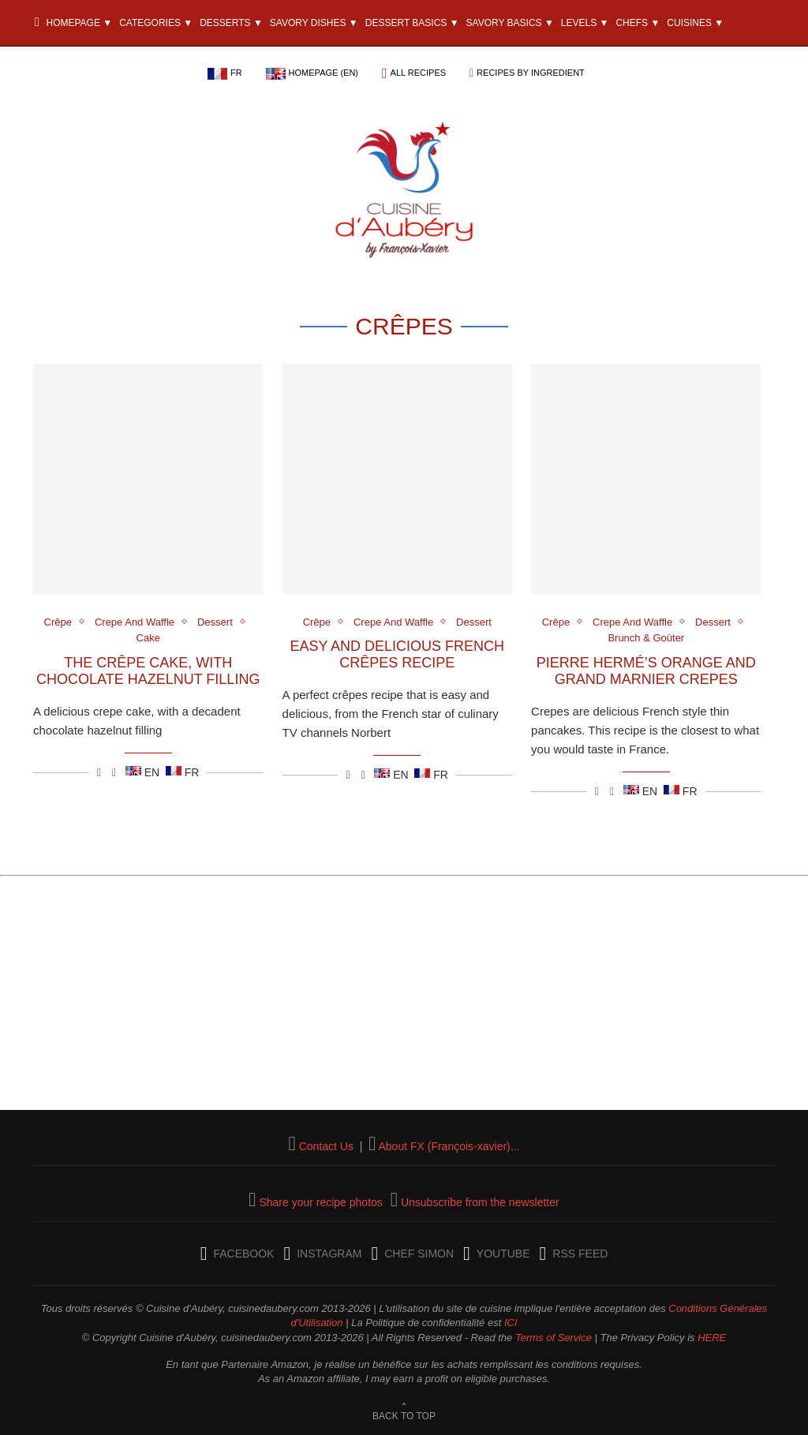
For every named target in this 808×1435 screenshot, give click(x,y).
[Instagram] (322, 1253)
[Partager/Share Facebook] (99, 772)
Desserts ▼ (231, 22)
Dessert (215, 622)
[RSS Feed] (574, 1253)
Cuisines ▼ (695, 22)
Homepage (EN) (323, 72)
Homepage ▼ (73, 22)
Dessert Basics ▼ (412, 22)
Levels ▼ (585, 22)
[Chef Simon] (412, 1253)
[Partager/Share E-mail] (114, 772)
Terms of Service (553, 1337)
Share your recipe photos (320, 1202)
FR (236, 72)
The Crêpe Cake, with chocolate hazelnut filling (148, 671)
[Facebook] (237, 1253)
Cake (148, 638)
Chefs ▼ (637, 22)
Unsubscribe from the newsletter (480, 1202)
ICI (511, 1322)
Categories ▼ (156, 22)
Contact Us (326, 1146)
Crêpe (58, 622)
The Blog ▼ (65, 69)
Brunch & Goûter (646, 638)
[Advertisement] (404, 999)
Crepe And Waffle (134, 622)
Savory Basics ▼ (510, 22)
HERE (712, 1337)
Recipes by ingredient (531, 72)
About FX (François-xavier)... (448, 1146)
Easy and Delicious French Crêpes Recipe (397, 654)
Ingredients (134, 69)
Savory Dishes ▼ (314, 22)
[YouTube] (496, 1253)
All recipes (419, 72)
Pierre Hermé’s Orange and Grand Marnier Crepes (646, 671)
